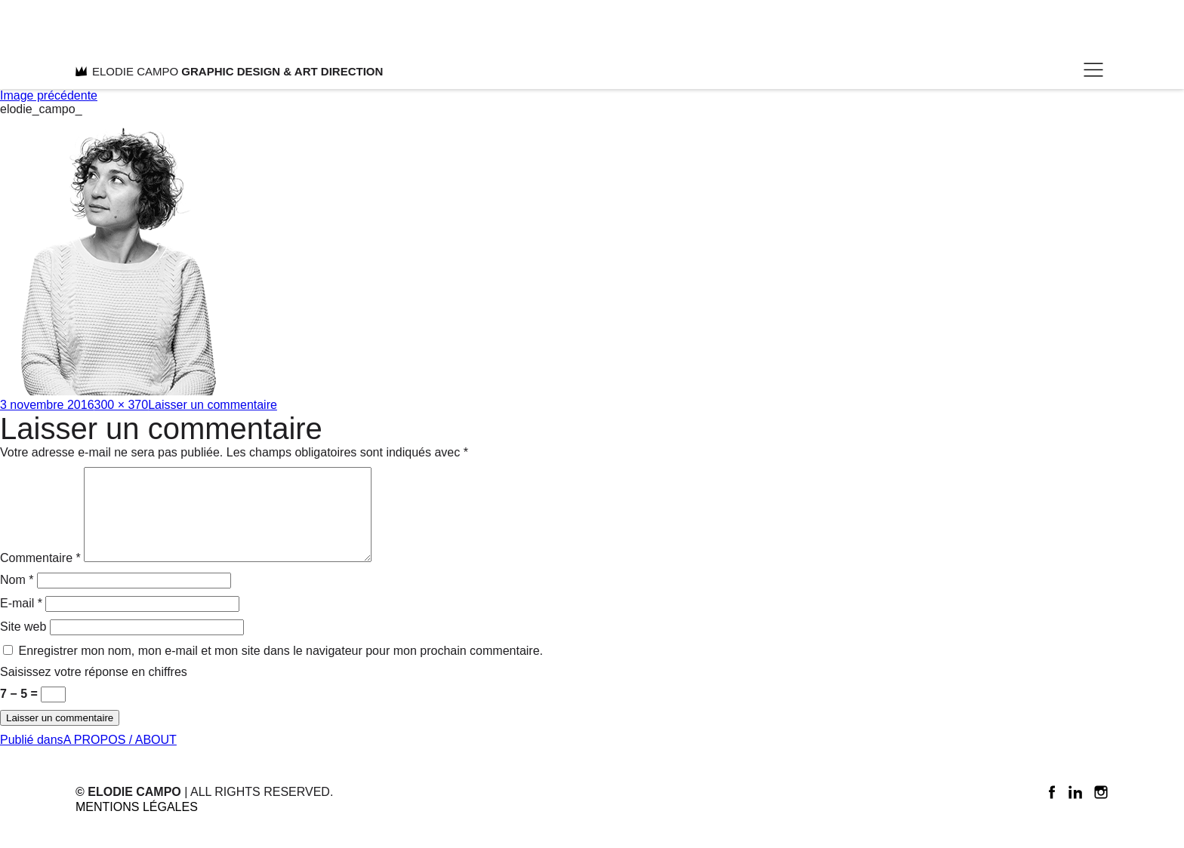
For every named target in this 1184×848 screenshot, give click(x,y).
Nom (16, 597)
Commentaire (40, 576)
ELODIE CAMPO (229, 71)
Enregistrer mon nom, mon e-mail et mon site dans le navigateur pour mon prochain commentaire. (280, 668)
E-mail (21, 621)
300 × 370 (121, 404)
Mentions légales (137, 825)
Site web (23, 644)
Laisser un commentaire (212, 404)
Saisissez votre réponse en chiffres (93, 690)
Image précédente (48, 95)
